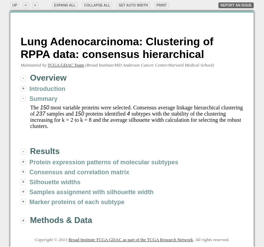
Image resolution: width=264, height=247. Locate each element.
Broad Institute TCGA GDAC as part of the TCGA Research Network (130, 239)
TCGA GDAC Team (66, 65)
